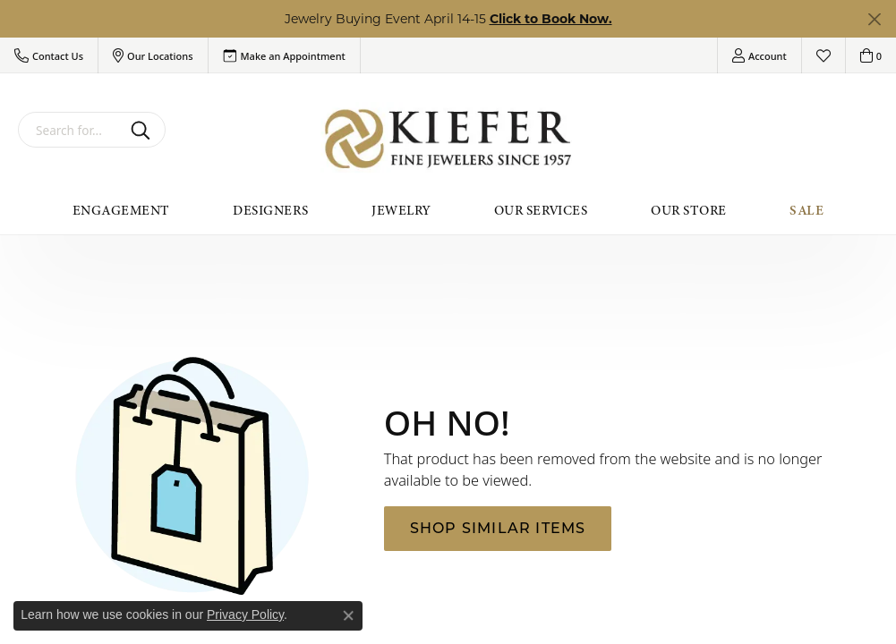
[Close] (874, 19)
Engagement (121, 210)
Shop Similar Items (498, 528)
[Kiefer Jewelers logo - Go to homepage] (448, 139)
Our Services (541, 210)
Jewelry (400, 210)
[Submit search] (144, 130)
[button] (49, 55)
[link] (284, 55)
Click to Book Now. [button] (551, 19)
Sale (806, 210)
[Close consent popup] (348, 615)
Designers (270, 210)
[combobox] (71, 130)
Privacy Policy (245, 614)
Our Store (688, 210)
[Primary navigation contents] (448, 210)
